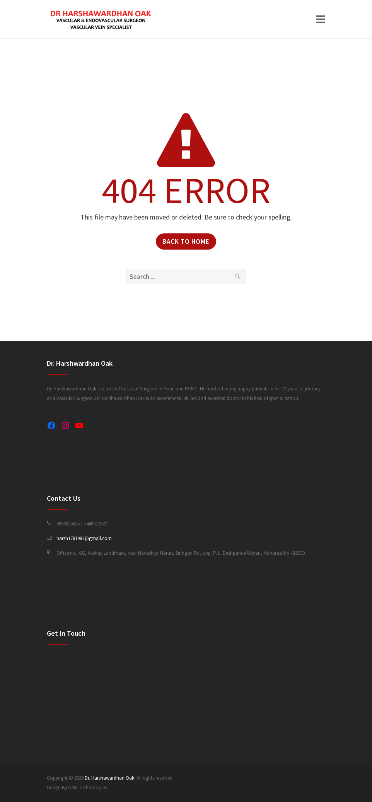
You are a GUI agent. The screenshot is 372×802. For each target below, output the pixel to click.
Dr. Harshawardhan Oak (109, 778)
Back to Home (186, 241)
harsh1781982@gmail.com (84, 538)
